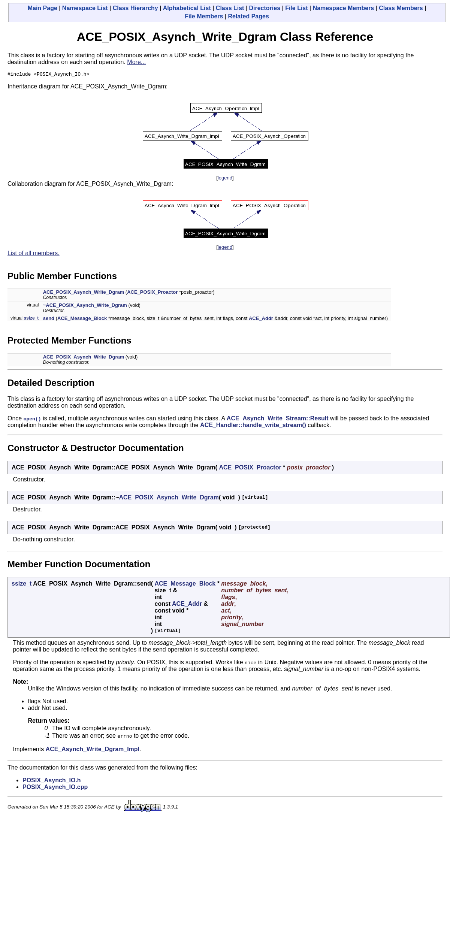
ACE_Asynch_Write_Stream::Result (278, 419)
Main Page (42, 8)
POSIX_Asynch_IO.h (51, 781)
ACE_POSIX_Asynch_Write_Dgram (83, 293)
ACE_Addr (261, 319)
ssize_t (31, 319)
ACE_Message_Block (82, 319)
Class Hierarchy (135, 8)
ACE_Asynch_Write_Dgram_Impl (92, 750)
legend (225, 179)
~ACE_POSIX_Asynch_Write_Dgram (85, 306)
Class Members (401, 8)
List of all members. (33, 254)
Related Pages (248, 16)
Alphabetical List (187, 8)
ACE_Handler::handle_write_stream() (253, 426)
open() (32, 419)
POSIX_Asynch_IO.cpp (55, 788)
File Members (204, 16)
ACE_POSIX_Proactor (152, 293)
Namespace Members (343, 8)
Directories (264, 8)
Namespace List (85, 8)
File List (296, 8)
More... (136, 62)
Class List (230, 8)
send (48, 319)
